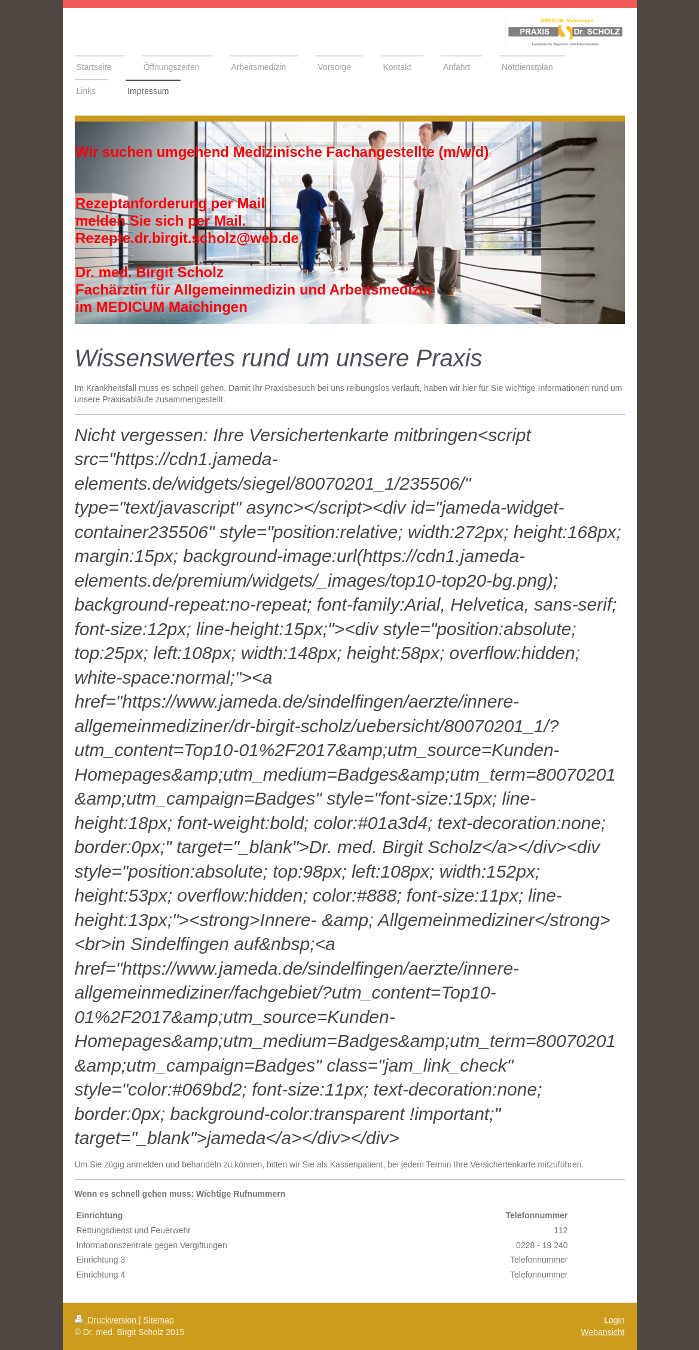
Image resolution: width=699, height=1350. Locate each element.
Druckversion (107, 1320)
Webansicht (603, 1332)
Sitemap (159, 1320)
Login (614, 1320)
